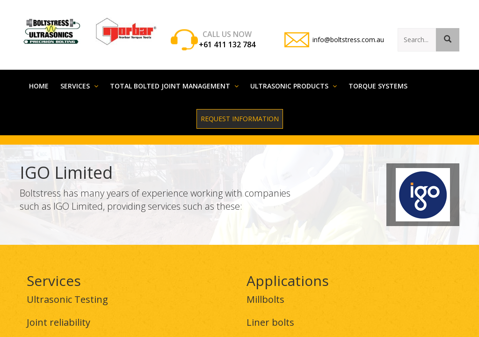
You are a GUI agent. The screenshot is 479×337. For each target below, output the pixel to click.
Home (39, 76)
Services (79, 76)
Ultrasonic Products (293, 76)
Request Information (240, 109)
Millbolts (265, 290)
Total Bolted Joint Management (174, 76)
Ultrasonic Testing (67, 290)
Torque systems (377, 76)
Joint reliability (58, 313)
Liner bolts (270, 313)
